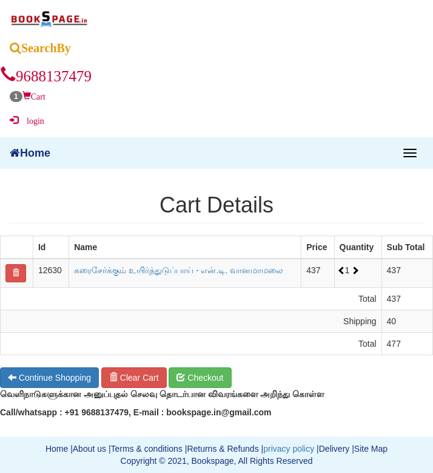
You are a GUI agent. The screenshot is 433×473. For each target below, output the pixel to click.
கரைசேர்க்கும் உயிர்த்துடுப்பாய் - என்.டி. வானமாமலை (178, 270)
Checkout (199, 378)
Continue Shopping (49, 378)
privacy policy (288, 449)
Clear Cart (134, 378)
